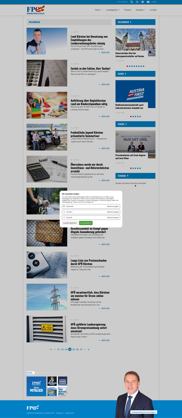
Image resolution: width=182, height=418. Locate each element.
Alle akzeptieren (88, 224)
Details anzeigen (112, 212)
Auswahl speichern (71, 224)
